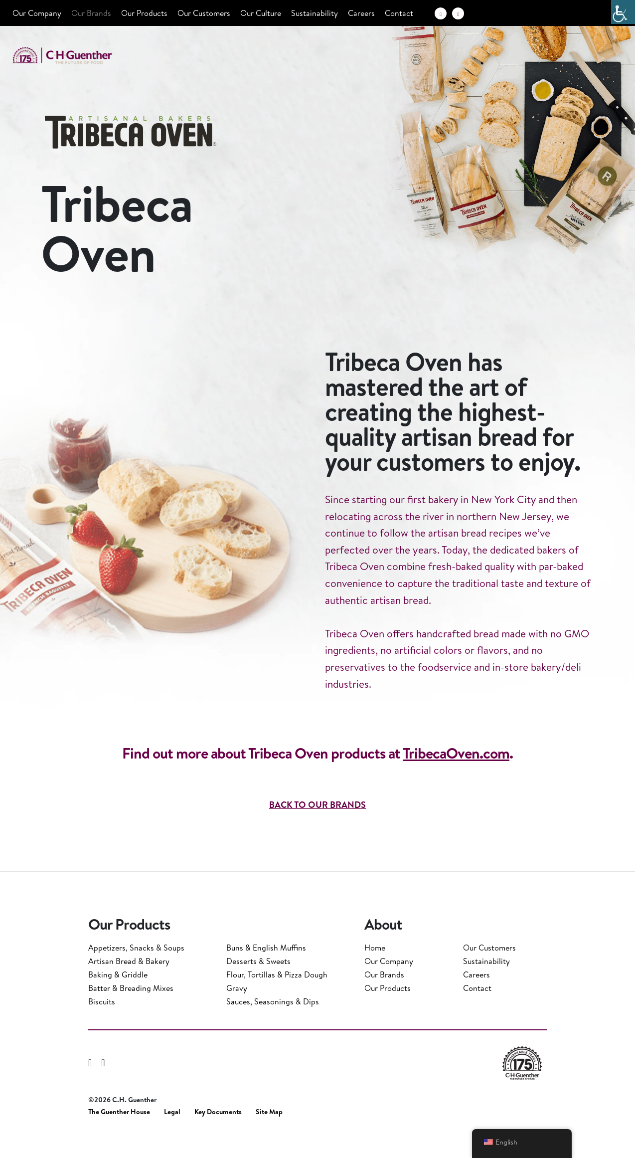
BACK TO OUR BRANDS (317, 840)
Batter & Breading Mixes (130, 1011)
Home (374, 971)
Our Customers (203, 12)
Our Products (144, 12)
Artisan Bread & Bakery (128, 984)
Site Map (269, 1136)
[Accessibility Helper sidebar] (623, 12)
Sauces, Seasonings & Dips (272, 1024)
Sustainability (314, 12)
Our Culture (260, 12)
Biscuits (101, 1024)
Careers (361, 12)
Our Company (36, 12)
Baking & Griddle (118, 997)
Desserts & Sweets (258, 984)
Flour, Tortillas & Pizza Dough (276, 997)
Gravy (236, 1011)
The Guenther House (119, 1136)
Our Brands (91, 12)
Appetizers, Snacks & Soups (136, 971)
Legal (172, 1136)
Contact (399, 12)
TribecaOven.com (456, 788)
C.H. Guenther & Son (72, 55)
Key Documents (218, 1136)
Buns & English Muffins (266, 971)
